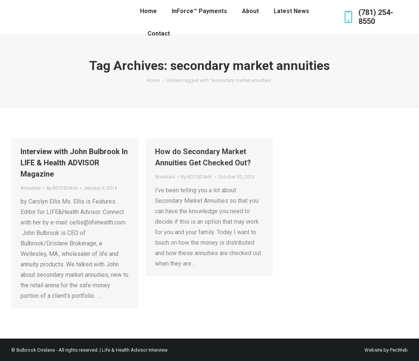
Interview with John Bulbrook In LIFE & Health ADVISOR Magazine (74, 162)
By (62, 188)
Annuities (31, 188)
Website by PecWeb (386, 350)
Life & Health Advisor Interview (135, 350)
